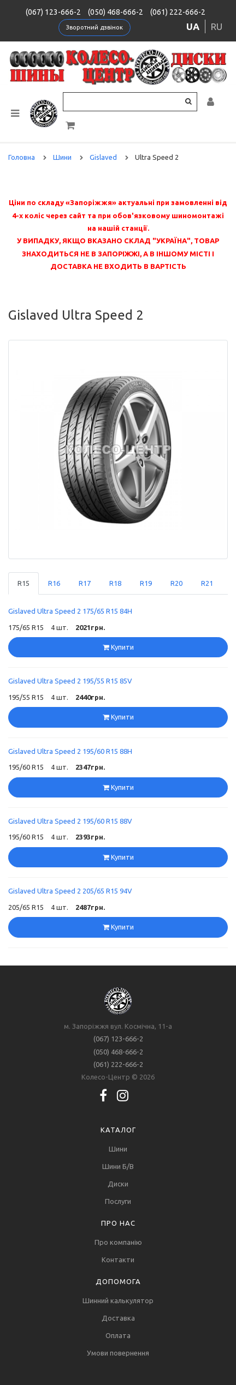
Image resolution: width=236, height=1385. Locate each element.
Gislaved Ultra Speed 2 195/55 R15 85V (70, 681)
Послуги (118, 1201)
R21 (207, 583)
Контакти (118, 1259)
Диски (118, 1184)
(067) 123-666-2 (53, 12)
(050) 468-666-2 (115, 12)
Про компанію (118, 1242)
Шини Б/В (118, 1166)
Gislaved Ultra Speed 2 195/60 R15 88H (70, 751)
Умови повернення (118, 1353)
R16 (54, 583)
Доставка (118, 1318)
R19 (146, 583)
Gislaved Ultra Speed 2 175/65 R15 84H (70, 611)
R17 (85, 583)
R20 (176, 583)
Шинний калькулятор (118, 1300)
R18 (115, 583)
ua (192, 26)
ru (216, 26)
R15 (23, 583)
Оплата (118, 1335)
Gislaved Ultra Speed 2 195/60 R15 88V (70, 821)
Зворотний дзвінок (94, 27)
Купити (118, 647)
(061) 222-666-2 (177, 12)
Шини (118, 1149)
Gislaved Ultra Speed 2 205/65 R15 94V (70, 891)
